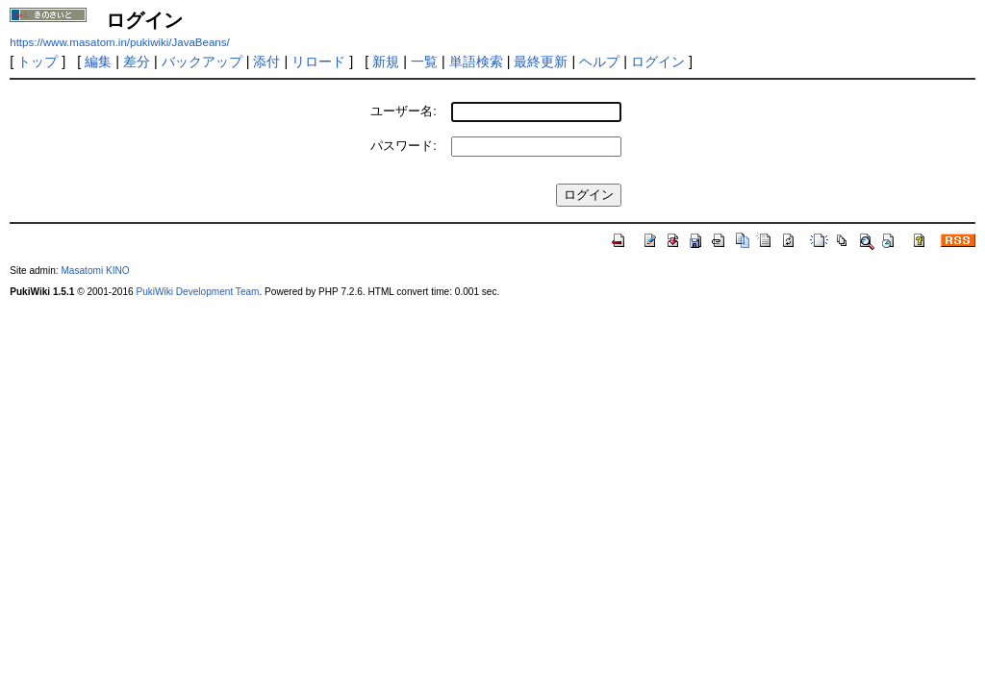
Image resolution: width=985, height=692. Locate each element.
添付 (266, 61)
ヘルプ (599, 61)
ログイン (658, 61)
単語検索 (476, 61)
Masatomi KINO (95, 270)
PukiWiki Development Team (197, 291)
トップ (37, 61)
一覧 (424, 61)
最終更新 (541, 61)
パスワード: (403, 145)
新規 (385, 61)
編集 (98, 61)
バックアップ (202, 61)
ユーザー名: (403, 111)
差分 (136, 61)
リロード (318, 61)
